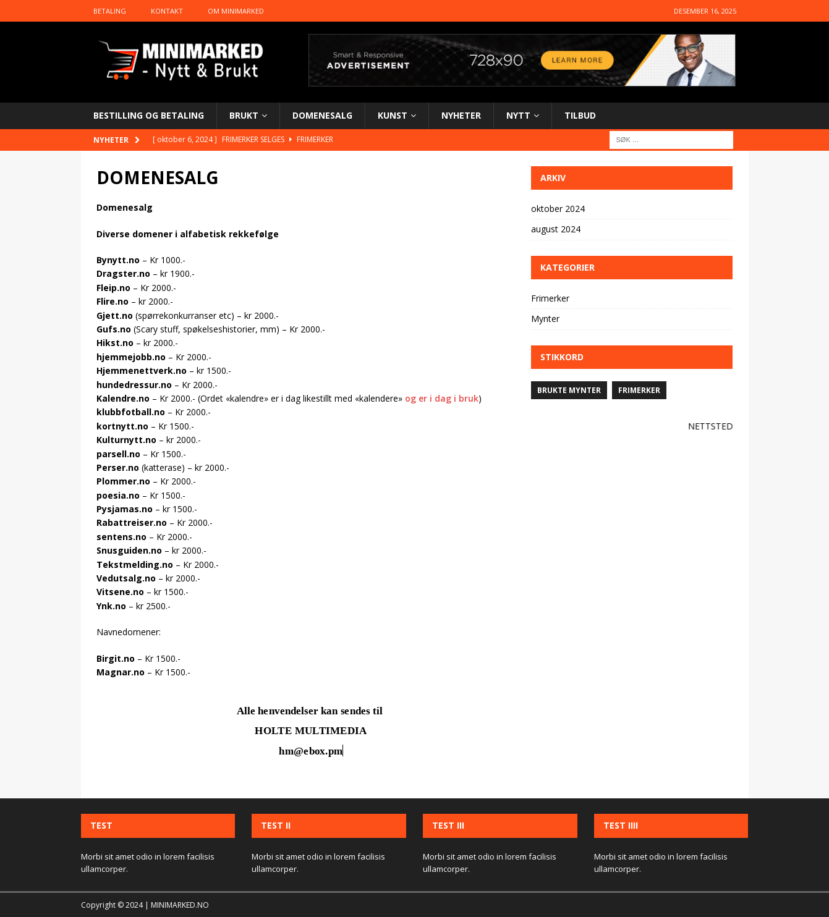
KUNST (392, 115)
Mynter (545, 318)
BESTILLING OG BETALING (148, 115)
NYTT (518, 115)
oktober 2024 (558, 208)
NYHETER (461, 115)
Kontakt (167, 10)
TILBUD (580, 115)
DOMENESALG (322, 115)
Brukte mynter (569, 390)
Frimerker (550, 298)
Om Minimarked (236, 10)
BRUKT (243, 115)
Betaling (109, 10)
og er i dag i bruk (441, 398)
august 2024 (555, 229)
